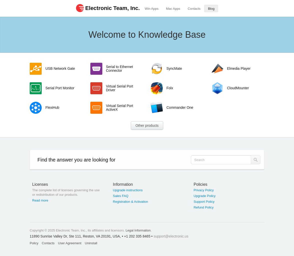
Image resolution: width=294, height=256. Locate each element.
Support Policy (204, 202)
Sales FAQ (120, 196)
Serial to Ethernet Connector (119, 68)
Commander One (179, 108)
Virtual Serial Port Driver (119, 88)
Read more (40, 200)
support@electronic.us (170, 236)
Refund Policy (204, 207)
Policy (34, 243)
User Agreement (69, 243)
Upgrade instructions (128, 190)
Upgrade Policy (205, 196)
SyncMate (174, 68)
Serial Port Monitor (59, 88)
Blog (211, 8)
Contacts (194, 8)
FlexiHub (52, 108)
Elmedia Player (239, 68)
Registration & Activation (130, 202)
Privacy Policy (204, 190)
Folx (169, 88)
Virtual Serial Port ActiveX (119, 108)
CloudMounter (238, 88)
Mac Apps (173, 8)
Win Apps (151, 8)
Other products (147, 126)
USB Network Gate (60, 68)
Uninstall (91, 243)
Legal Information (138, 230)
